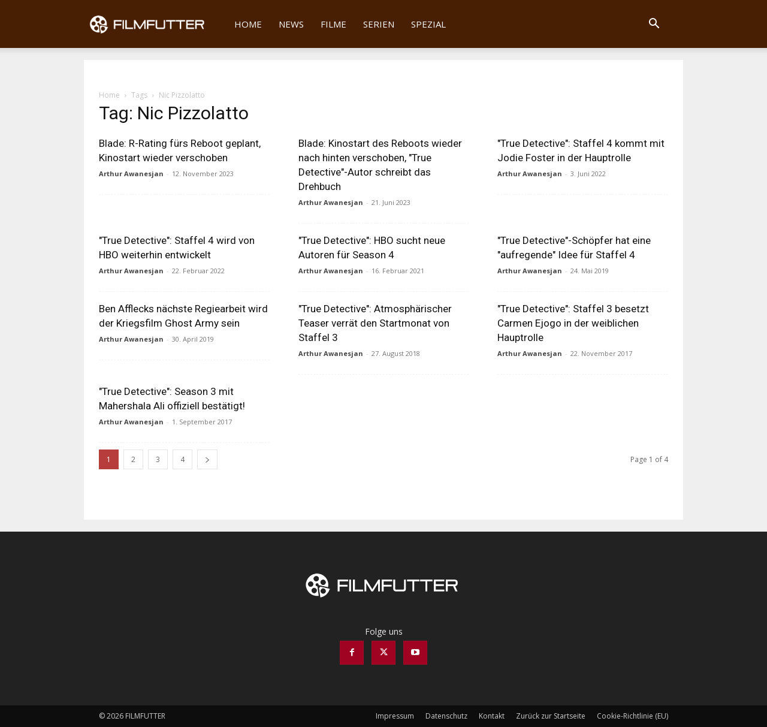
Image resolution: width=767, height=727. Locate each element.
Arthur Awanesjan (131, 173)
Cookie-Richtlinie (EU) (632, 716)
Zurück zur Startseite (550, 716)
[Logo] (155, 24)
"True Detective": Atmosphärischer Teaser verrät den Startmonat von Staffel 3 (375, 323)
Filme (333, 24)
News (291, 24)
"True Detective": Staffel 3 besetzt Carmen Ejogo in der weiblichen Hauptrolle (573, 323)
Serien (378, 24)
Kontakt (492, 716)
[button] (653, 25)
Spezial (428, 24)
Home (248, 24)
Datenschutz (446, 716)
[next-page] (207, 459)
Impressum (395, 716)
